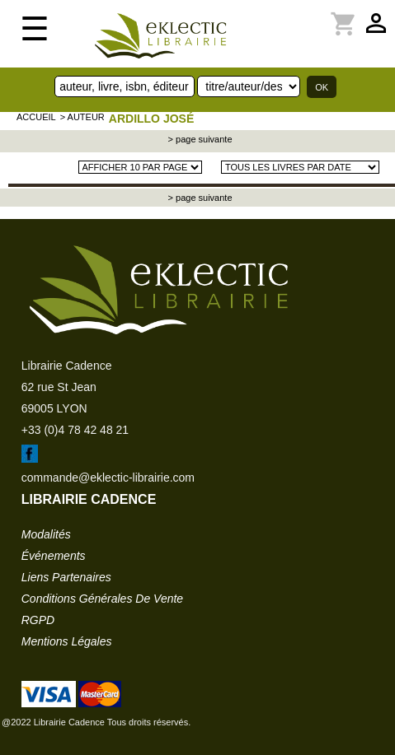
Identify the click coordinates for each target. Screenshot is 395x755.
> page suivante (199, 139)
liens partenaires (66, 577)
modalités (46, 534)
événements (53, 555)
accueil (36, 117)
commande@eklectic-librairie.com (108, 477)
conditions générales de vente (102, 598)
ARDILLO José (151, 118)
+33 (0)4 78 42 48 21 (75, 429)
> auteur (82, 117)
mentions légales (66, 641)
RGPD (37, 620)
